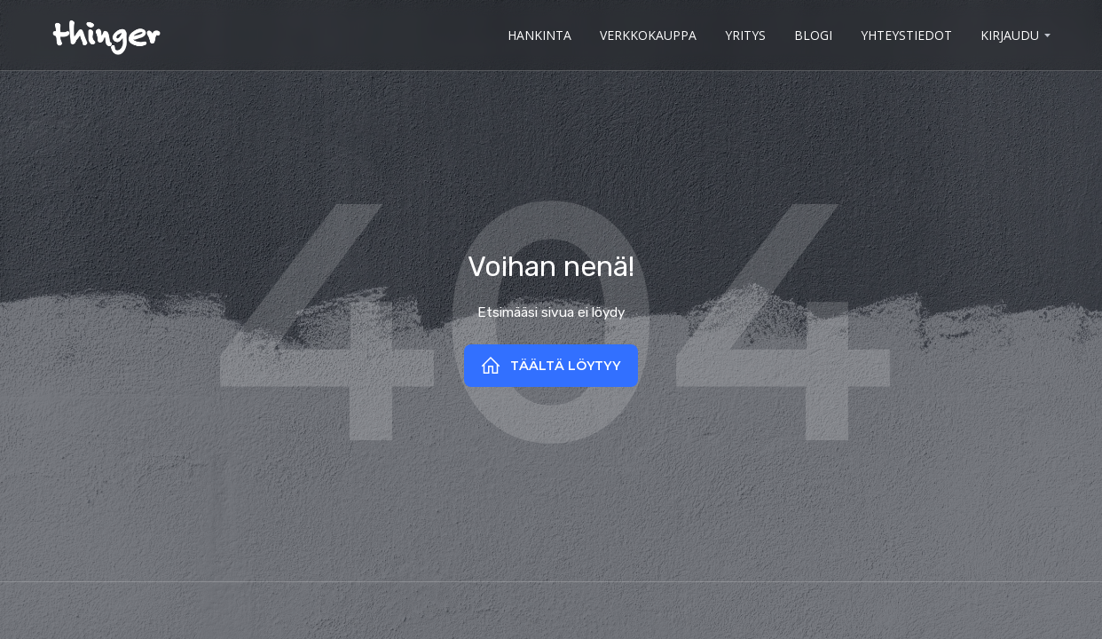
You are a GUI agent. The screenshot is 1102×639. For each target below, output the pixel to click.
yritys (745, 35)
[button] (1014, 35)
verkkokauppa (648, 35)
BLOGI (813, 35)
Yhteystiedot (906, 35)
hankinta (539, 35)
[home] (105, 35)
